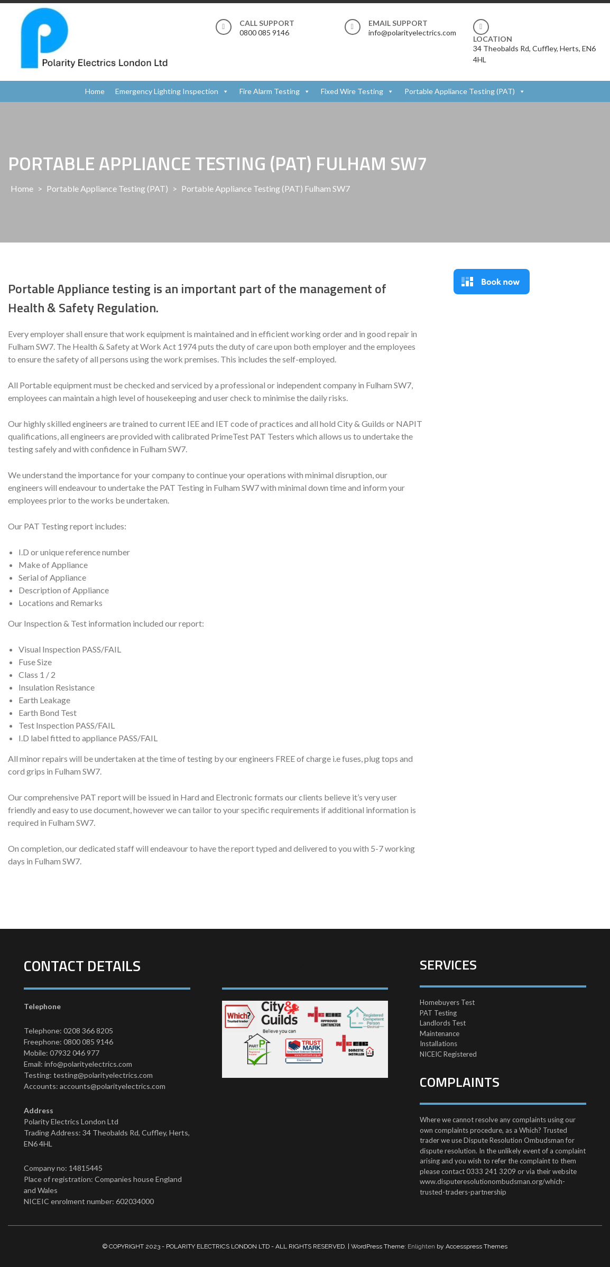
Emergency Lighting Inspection (166, 91)
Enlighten (421, 1246)
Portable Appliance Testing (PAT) (459, 91)
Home (95, 91)
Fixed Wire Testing (352, 91)
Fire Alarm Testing (269, 91)
